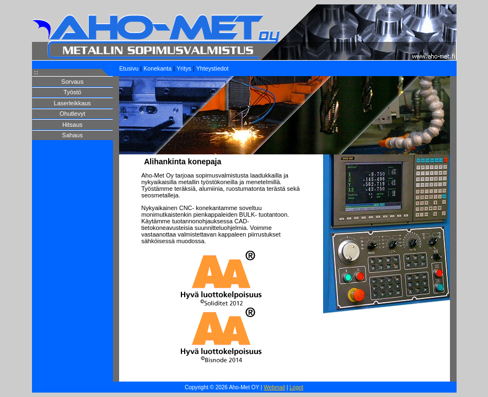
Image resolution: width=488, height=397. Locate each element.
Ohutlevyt (72, 113)
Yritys (183, 68)
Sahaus (72, 135)
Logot (296, 387)
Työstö (72, 92)
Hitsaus (72, 124)
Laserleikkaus (72, 103)
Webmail (274, 387)
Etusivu (128, 68)
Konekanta (157, 68)
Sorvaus (72, 81)
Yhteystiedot (212, 68)
